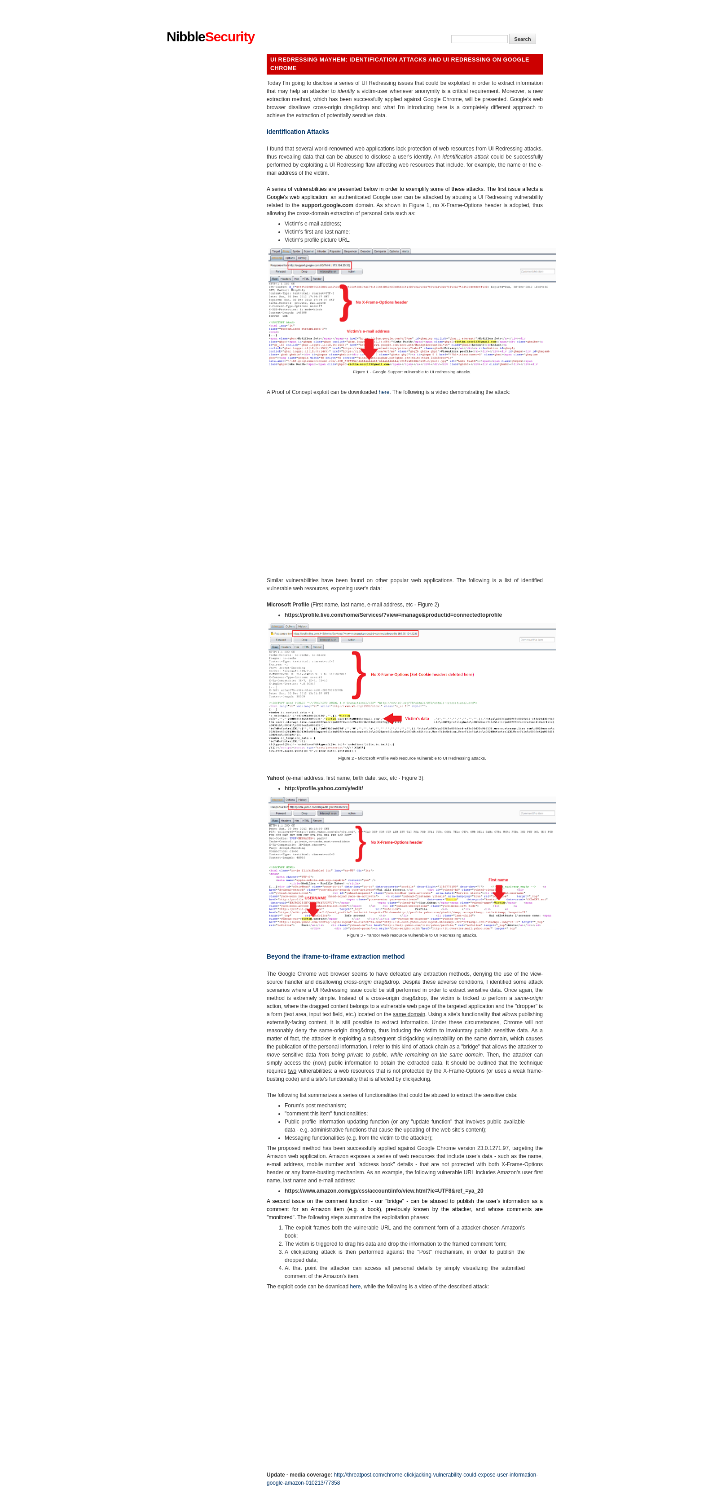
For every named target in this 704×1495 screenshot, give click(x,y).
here (384, 392)
